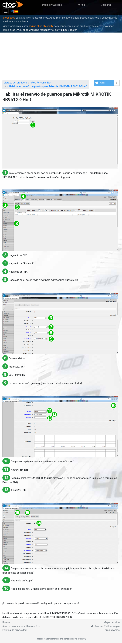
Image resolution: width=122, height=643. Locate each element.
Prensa (6, 622)
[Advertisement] (61, 56)
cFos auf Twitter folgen (105, 626)
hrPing (81, 4)
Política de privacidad (14, 630)
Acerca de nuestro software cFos (21, 626)
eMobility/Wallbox (51, 4)
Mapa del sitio (112, 622)
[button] (104, 83)
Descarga (106, 4)
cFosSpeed (9, 17)
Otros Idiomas (112, 630)
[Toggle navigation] (6, 11)
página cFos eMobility (40, 26)
